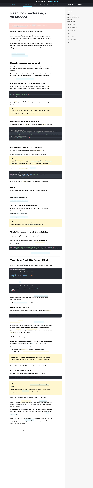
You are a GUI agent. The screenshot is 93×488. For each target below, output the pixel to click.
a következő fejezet (29, 420)
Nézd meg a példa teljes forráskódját (18, 197)
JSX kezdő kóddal (43, 400)
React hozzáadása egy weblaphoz (74, 16)
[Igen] (22, 430)
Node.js (32, 343)
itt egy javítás (41, 349)
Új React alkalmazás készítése (73, 17)
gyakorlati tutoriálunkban (36, 161)
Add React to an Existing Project (20, 26)
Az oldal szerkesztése (31, 430)
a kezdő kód (33, 168)
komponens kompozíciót (33, 224)
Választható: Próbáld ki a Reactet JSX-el (20, 56)
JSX (20, 282)
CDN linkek (69, 19)
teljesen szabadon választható (41, 295)
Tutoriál (35, 4)
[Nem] (23, 430)
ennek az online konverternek (20, 302)
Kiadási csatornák (71, 21)
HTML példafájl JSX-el (39, 322)
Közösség (46, 4)
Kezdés (68, 14)
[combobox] (60, 5)
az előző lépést (25, 391)
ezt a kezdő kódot (19, 154)
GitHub (80, 4)
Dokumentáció (27, 5)
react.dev (34, 25)
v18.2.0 (69, 4)
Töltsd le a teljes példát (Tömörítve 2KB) (25, 79)
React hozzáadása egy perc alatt (18, 54)
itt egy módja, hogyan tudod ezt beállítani (40, 253)
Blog (40, 4)
